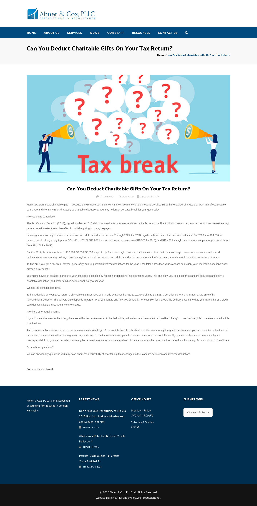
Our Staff (115, 32)
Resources (141, 32)
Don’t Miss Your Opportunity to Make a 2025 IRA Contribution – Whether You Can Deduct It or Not (102, 416)
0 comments (107, 196)
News (94, 32)
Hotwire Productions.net (146, 497)
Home (31, 32)
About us (51, 32)
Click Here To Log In (198, 412)
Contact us (167, 32)
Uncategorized (126, 196)
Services (74, 32)
